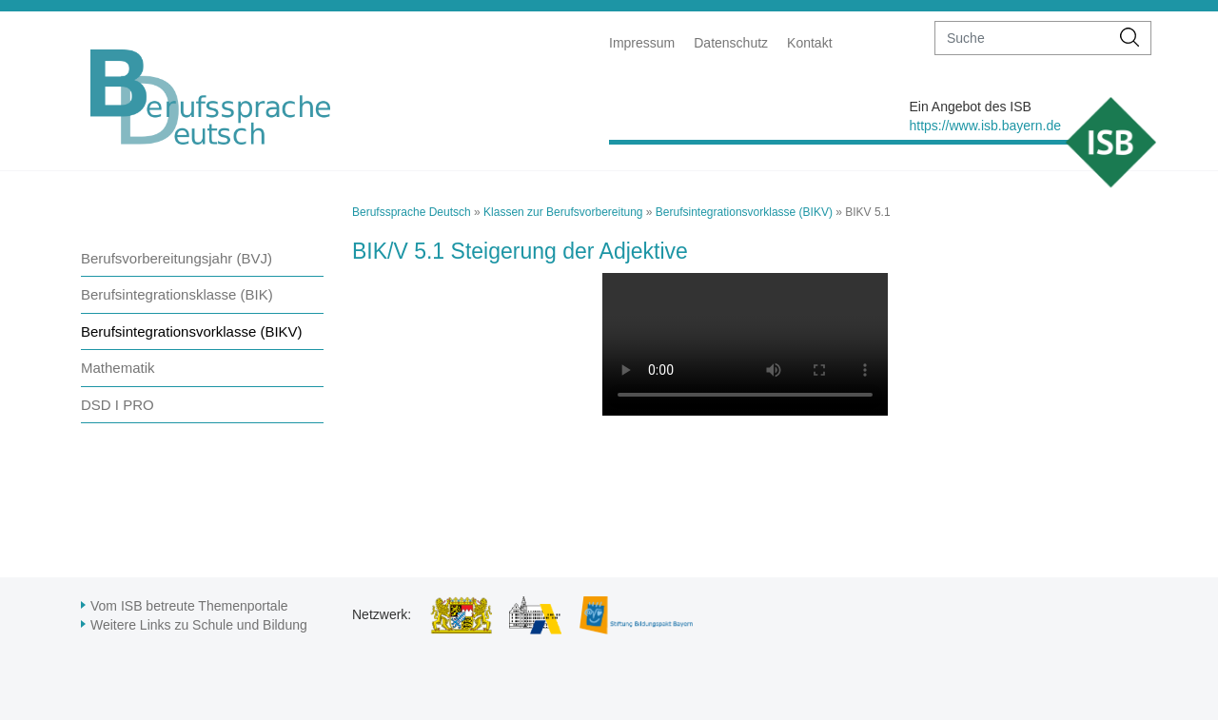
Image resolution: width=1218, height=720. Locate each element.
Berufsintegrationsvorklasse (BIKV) (192, 331)
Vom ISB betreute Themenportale (189, 605)
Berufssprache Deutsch (411, 212)
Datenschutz (731, 42)
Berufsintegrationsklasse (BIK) (177, 294)
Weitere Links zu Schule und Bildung (198, 624)
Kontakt (809, 42)
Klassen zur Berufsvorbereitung (562, 212)
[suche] (1022, 38)
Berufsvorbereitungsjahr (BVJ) (176, 258)
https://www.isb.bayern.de (985, 125)
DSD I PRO (117, 405)
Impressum (642, 42)
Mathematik (118, 368)
